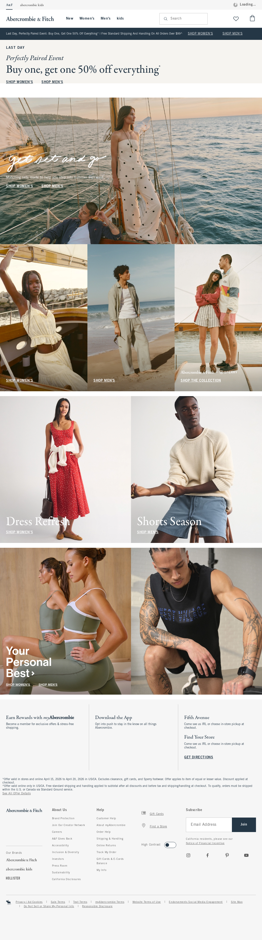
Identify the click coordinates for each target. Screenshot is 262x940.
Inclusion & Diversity (65, 852)
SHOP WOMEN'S (200, 33)
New (69, 18)
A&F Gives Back (62, 839)
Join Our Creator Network (68, 825)
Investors (58, 859)
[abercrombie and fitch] (32, 19)
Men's (106, 18)
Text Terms (80, 902)
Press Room (59, 866)
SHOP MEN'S (232, 33)
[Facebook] (207, 855)
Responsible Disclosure (97, 906)
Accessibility (60, 845)
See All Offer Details (16, 793)
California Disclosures (66, 879)
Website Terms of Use (146, 902)
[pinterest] (227, 855)
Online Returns (106, 845)
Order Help (104, 832)
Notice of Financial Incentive (205, 843)
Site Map (237, 902)
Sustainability (61, 872)
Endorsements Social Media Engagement (196, 902)
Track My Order (106, 852)
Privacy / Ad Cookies (29, 902)
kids (120, 18)
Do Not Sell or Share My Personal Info (49, 906)
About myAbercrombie (111, 825)
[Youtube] (246, 855)
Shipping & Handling (110, 839)
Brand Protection (63, 818)
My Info (101, 870)
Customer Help (106, 818)
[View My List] (236, 19)
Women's (87, 18)
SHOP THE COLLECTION (201, 380)
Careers (57, 832)
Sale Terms (58, 902)
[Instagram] (188, 855)
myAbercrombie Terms (109, 902)
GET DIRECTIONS (198, 757)
